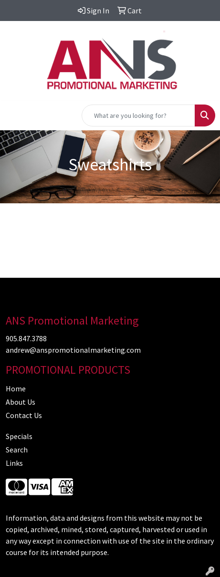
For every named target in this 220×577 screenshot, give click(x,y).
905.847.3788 (26, 338)
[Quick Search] (138, 115)
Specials (19, 436)
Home (16, 388)
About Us (20, 402)
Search (17, 449)
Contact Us (24, 415)
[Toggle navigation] (15, 115)
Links (14, 463)
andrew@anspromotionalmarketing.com (73, 350)
